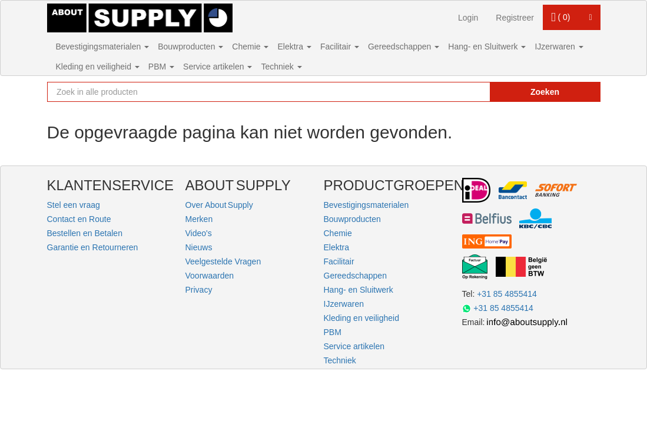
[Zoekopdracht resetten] (462, 92)
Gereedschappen (403, 46)
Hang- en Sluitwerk (487, 46)
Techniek (281, 66)
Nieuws (199, 247)
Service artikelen (217, 66)
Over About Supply (219, 205)
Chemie (250, 46)
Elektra (294, 46)
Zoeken (544, 92)
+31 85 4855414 (507, 294)
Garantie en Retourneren (92, 247)
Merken (199, 219)
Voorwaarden (209, 275)
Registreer (515, 17)
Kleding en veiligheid (98, 66)
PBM (161, 66)
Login (468, 17)
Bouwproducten (190, 46)
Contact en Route (79, 219)
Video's (198, 233)
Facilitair (339, 46)
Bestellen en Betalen (84, 233)
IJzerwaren (559, 46)
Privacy (199, 289)
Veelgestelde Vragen (223, 261)
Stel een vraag (73, 205)
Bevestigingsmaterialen (103, 46)
